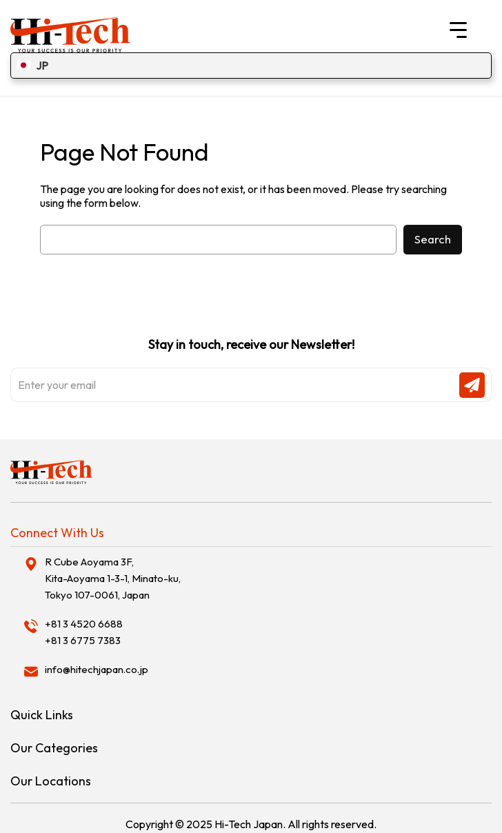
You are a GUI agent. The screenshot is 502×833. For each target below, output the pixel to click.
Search (432, 239)
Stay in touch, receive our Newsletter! (251, 369)
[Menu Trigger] (458, 29)
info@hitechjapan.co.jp (96, 669)
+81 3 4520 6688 (84, 623)
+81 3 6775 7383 (83, 640)
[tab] (251, 533)
